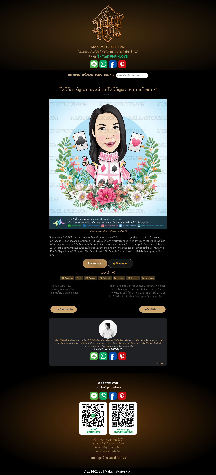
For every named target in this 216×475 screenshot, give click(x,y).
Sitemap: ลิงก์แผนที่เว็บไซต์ (108, 458)
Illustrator (122, 289)
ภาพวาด (153, 289)
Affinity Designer (117, 285)
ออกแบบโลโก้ (89, 51)
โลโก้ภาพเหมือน (155, 296)
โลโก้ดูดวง (140, 296)
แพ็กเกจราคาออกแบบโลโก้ (108, 439)
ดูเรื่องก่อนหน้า (65, 309)
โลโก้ (117, 296)
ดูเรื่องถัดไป (150, 309)
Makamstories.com (118, 471)
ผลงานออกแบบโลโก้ (108, 451)
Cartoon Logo (134, 285)
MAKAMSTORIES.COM (108, 47)
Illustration (147, 285)
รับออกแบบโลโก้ (122, 292)
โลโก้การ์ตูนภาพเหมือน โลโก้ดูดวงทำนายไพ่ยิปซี (108, 89)
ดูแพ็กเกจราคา (120, 263)
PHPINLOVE (116, 349)
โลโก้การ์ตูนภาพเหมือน (108, 447)
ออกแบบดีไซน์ (148, 292)
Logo (131, 289)
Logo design (141, 289)
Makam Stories (70, 292)
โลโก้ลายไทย (109, 51)
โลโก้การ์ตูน (128, 51)
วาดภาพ (136, 292)
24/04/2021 (108, 95)
